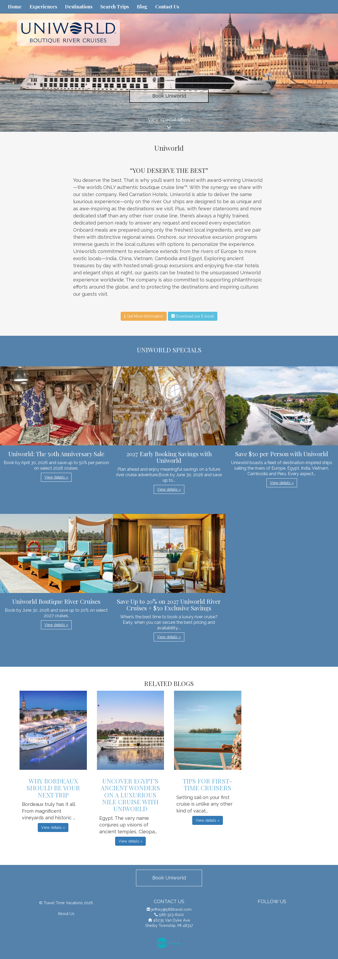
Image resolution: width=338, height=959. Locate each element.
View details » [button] (56, 477)
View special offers (169, 124)
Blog (142, 6)
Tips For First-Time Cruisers (207, 784)
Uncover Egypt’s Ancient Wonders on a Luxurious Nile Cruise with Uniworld (130, 795)
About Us (66, 913)
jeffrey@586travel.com (171, 909)
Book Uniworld (169, 96)
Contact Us (167, 6)
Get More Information (143, 316)
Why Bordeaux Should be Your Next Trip (53, 788)
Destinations (78, 6)
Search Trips (114, 6)
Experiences (43, 6)
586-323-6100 (171, 914)
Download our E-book (192, 316)
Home (15, 6)
